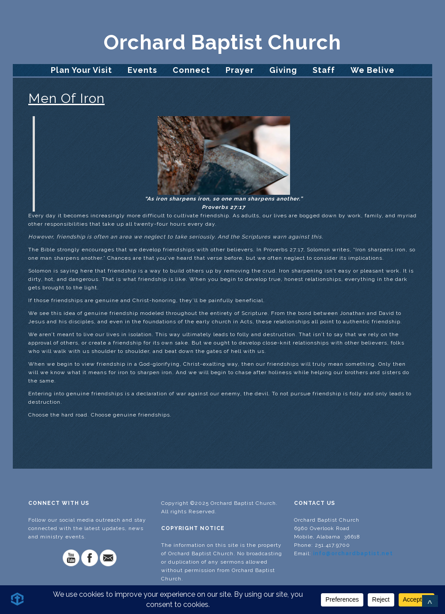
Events (142, 70)
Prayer (240, 70)
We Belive (373, 70)
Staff (324, 70)
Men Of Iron (66, 98)
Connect (191, 70)
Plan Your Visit (81, 70)
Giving (283, 70)
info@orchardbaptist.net (353, 553)
